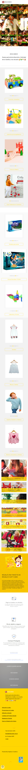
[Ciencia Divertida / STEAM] (14, 279)
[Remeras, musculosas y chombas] (14, 454)
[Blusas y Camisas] (14, 384)
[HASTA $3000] (14, 673)
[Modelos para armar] (14, 244)
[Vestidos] (14, 349)
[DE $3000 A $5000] (14, 679)
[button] (2, 767)
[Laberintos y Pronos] (14, 314)
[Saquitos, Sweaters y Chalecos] (14, 419)
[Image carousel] (14, 82)
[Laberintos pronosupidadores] (14, 134)
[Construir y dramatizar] (14, 99)
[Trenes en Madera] (14, 169)
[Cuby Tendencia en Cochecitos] (14, 204)
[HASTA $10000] (14, 685)
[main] (14, 56)
